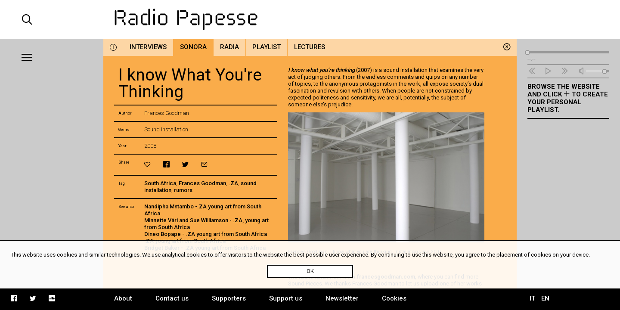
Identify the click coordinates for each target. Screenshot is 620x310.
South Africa (160, 183)
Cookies (394, 298)
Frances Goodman (202, 183)
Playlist (266, 47)
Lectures (309, 47)
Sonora (193, 47)
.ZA (233, 183)
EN (545, 298)
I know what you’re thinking (322, 70)
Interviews (148, 47)
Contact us (172, 298)
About (123, 298)
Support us (285, 298)
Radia (229, 47)
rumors (183, 190)
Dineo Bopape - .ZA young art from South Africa (205, 234)
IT (532, 298)
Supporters (229, 298)
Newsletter (342, 298)
